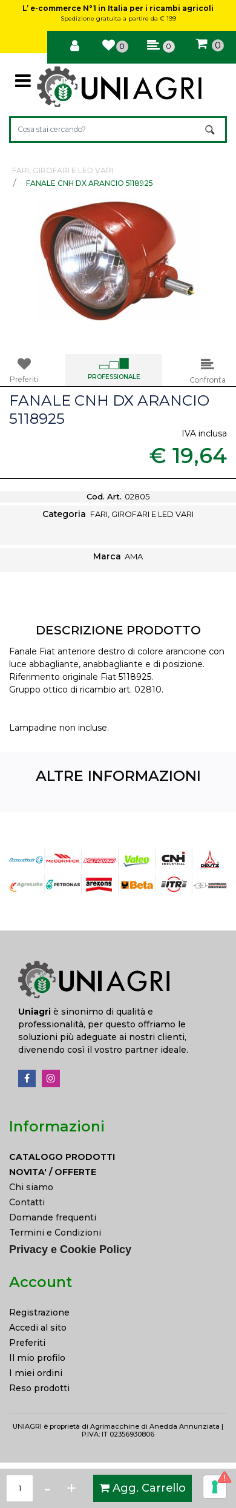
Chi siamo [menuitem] (31, 1187)
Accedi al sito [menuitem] (38, 1327)
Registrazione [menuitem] (39, 1312)
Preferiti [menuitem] (27, 1342)
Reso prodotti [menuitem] (39, 1388)
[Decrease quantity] (47, 1488)
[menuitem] (118, 1157)
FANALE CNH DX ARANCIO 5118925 (89, 183)
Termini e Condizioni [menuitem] (55, 1232)
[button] (211, 129)
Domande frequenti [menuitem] (52, 1217)
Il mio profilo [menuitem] (37, 1357)
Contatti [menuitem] (27, 1202)
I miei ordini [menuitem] (35, 1373)
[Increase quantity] (71, 1488)
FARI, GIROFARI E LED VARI (62, 170)
